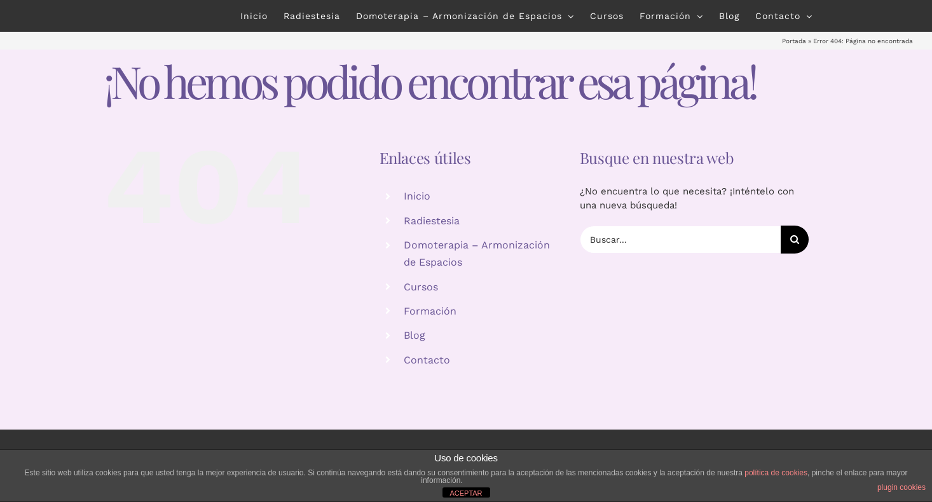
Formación (430, 311)
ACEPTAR (465, 493)
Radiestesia (432, 221)
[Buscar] (795, 240)
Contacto (427, 360)
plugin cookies (901, 487)
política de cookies (775, 472)
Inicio (417, 196)
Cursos (421, 287)
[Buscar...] (680, 240)
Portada (794, 40)
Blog (414, 335)
